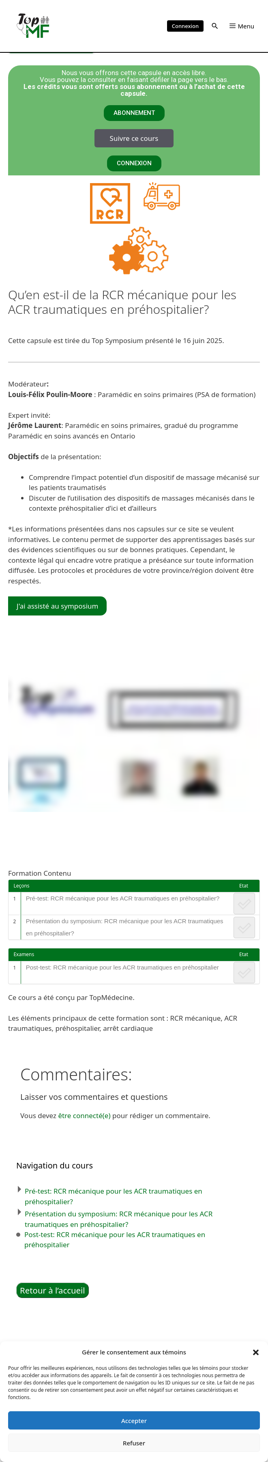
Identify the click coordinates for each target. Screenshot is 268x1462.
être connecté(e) (84, 1115)
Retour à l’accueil (52, 1290)
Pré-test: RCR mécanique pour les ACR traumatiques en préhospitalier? (123, 898)
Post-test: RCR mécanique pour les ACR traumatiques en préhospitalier (122, 967)
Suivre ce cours (134, 138)
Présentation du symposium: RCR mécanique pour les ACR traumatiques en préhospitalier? (124, 927)
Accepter (134, 1421)
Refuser (134, 1443)
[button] (256, 1352)
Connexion (185, 26)
